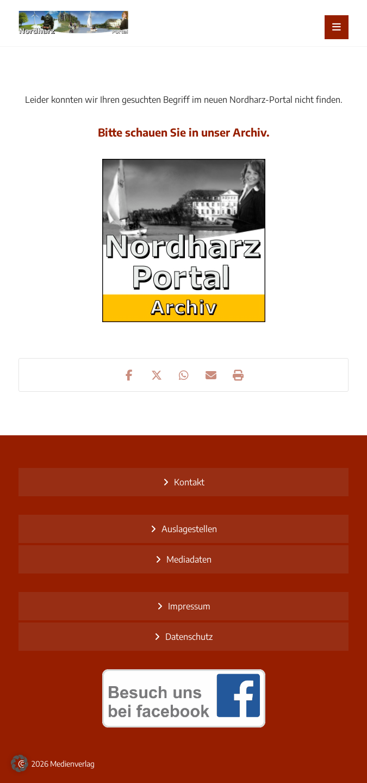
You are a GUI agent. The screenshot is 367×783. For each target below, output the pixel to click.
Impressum (189, 606)
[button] (337, 27)
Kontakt (189, 482)
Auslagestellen (189, 528)
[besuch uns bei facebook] (183, 698)
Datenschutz (189, 636)
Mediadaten (189, 559)
